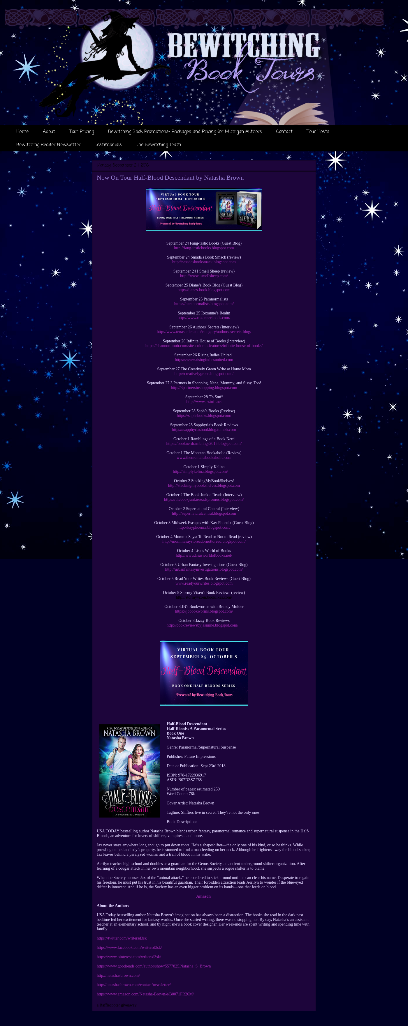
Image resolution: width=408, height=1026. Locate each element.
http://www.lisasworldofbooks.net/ (204, 555)
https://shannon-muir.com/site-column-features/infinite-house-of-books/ (204, 346)
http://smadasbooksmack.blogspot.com (204, 262)
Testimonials (108, 144)
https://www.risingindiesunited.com (204, 360)
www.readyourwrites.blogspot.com (204, 583)
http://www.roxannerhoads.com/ (204, 318)
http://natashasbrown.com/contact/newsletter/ (134, 985)
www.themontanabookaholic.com (204, 457)
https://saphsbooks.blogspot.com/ (204, 415)
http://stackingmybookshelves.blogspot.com (204, 485)
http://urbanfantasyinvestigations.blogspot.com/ (204, 569)
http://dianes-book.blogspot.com (203, 290)
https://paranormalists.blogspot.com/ (204, 304)
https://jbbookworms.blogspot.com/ (204, 611)
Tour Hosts (318, 131)
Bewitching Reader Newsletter (48, 144)
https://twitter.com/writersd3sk (122, 938)
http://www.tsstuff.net (204, 401)
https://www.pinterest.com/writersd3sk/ (129, 957)
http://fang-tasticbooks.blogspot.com (204, 248)
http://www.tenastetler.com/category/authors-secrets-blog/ (204, 332)
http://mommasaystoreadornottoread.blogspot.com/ (204, 541)
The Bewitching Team (158, 144)
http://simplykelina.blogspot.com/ (200, 471)
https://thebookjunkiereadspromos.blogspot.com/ (204, 499)
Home (22, 131)
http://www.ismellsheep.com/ (204, 276)
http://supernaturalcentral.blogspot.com (204, 513)
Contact (284, 131)
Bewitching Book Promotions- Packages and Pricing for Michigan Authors (185, 131)
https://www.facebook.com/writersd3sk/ (129, 947)
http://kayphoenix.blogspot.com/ (204, 527)
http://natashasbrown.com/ (118, 975)
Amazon (203, 896)
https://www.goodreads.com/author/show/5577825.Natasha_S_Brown (154, 966)
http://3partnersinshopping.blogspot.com (204, 387)
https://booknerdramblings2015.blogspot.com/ (204, 443)
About (49, 131)
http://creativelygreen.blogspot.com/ (204, 374)
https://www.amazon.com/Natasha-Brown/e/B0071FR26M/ (145, 994)
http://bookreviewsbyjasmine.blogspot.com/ (202, 625)
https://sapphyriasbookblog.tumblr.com (204, 429)
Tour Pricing (81, 131)
